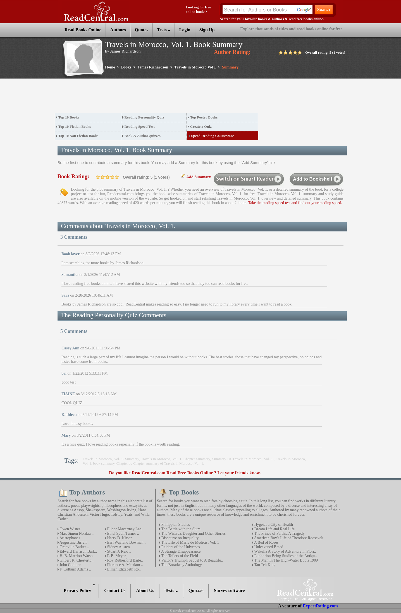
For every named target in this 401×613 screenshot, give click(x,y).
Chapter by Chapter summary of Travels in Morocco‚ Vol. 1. (160, 463)
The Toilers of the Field (179, 556)
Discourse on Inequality (179, 538)
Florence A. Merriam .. (124, 565)
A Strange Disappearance (180, 551)
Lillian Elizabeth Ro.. (123, 569)
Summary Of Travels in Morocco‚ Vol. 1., (244, 459)
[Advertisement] (156, 97)
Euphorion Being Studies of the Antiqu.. (285, 556)
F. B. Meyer (116, 556)
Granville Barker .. (74, 547)
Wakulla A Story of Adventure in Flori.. (284, 551)
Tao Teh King (264, 565)
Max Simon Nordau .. (76, 533)
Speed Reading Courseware (212, 136)
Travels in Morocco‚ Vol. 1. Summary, (112, 459)
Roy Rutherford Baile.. (124, 560)
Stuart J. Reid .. (118, 551)
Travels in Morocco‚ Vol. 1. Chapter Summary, (176, 459)
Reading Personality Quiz (144, 117)
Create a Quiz (201, 126)
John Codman (70, 565)
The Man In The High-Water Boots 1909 (285, 560)
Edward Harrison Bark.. (78, 551)
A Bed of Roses (265, 542)
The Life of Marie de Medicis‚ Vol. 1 (189, 542)
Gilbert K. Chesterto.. (76, 560)
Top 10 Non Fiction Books (78, 136)
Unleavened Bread (268, 547)
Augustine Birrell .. (74, 542)
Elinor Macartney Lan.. (125, 529)
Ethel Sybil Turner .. (122, 533)
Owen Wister (69, 529)
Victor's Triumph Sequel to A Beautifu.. (191, 560)
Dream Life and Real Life (274, 529)
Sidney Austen (118, 547)
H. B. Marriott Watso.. (77, 556)
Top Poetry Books (204, 117)
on (98, 177)
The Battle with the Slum (180, 529)
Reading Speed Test (139, 126)
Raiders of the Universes (180, 547)
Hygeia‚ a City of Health (273, 524)
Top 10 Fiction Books (74, 126)
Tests (163, 29)
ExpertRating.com (320, 605)
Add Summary (198, 177)
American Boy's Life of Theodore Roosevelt (288, 538)
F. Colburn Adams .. (75, 569)
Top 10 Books (68, 117)
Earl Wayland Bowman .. (126, 542)
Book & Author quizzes (142, 136)
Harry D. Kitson (119, 538)
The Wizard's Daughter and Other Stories (193, 533)
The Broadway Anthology (181, 565)
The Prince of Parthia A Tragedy (279, 533)
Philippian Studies (175, 524)
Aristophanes (69, 538)
